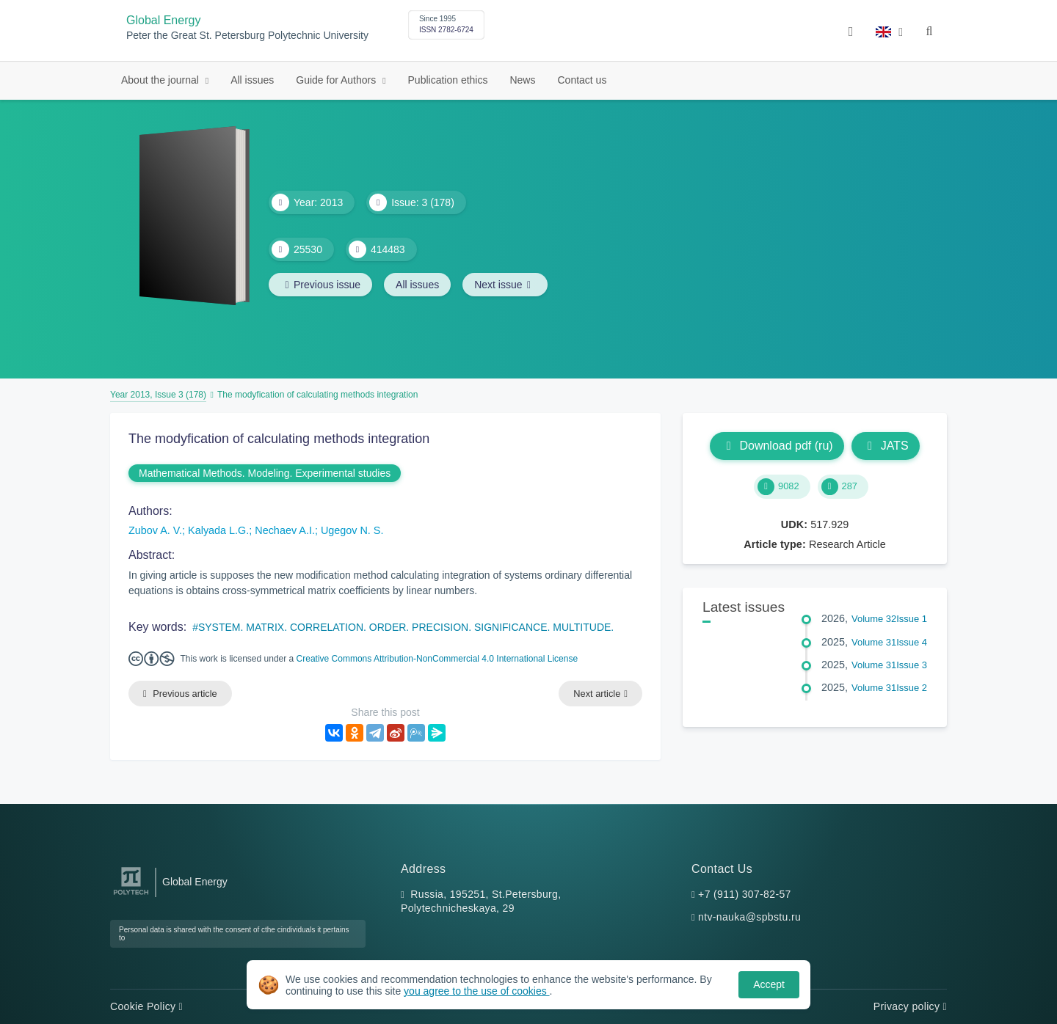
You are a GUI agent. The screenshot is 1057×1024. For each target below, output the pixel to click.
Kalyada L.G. (218, 530)
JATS (885, 445)
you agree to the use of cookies (476, 991)
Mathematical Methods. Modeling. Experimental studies (265, 473)
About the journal (161, 80)
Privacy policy (910, 1006)
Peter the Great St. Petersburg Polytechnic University (247, 35)
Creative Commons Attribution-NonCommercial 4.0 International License (437, 659)
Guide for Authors (337, 80)
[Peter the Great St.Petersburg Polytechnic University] (131, 895)
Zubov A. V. (155, 530)
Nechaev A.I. (285, 530)
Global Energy (163, 20)
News (522, 80)
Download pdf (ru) (776, 445)
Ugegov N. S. (352, 530)
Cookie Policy (146, 1006)
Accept (769, 984)
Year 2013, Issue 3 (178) (158, 395)
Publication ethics (448, 80)
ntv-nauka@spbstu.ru (749, 917)
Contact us (581, 80)
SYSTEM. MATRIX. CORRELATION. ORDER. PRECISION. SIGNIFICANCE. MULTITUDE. (406, 627)
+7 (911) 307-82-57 (744, 894)
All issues (252, 80)
